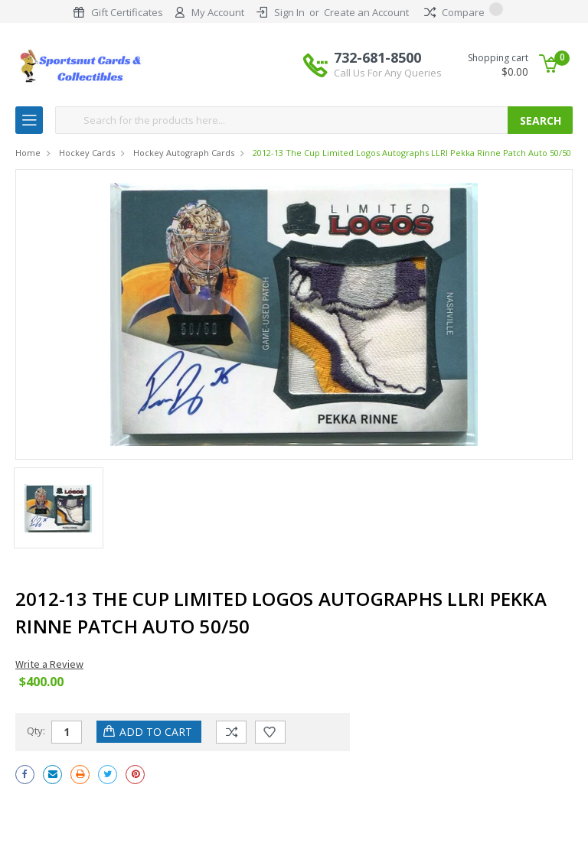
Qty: (36, 730)
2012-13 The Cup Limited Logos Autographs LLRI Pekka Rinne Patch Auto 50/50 (412, 152)
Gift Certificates (127, 12)
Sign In (289, 12)
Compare (463, 12)
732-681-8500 (388, 64)
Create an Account (366, 12)
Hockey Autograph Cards (183, 152)
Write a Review (49, 664)
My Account (217, 12)
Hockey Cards (87, 152)
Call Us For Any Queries (388, 73)
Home (28, 152)
